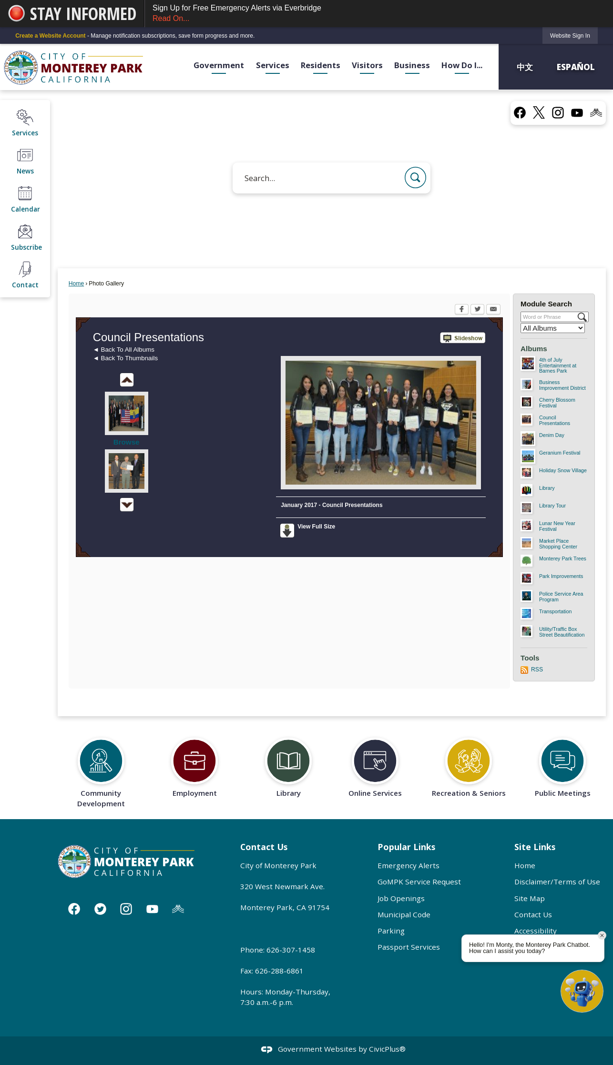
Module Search (546, 304)
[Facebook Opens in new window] (462, 310)
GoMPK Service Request (419, 881)
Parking (391, 930)
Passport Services (409, 947)
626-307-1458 (290, 949)
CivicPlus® (387, 1049)
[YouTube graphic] (577, 112)
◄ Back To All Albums (123, 349)
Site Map (529, 898)
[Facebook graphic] (520, 112)
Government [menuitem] (219, 65)
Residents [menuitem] (320, 65)
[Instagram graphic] (558, 112)
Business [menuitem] (412, 65)
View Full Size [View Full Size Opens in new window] (316, 526)
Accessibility (535, 930)
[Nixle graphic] (178, 909)
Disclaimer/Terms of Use (557, 881)
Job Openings (401, 898)
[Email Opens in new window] (493, 310)
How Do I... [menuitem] (461, 65)
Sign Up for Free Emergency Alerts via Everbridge (379, 14)
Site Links (534, 846)
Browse (126, 442)
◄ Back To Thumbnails (125, 358)
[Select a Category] (553, 328)
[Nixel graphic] (596, 112)
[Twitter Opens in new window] (477, 310)
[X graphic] (539, 112)
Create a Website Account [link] (50, 35)
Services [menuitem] (272, 65)
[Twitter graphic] (100, 909)
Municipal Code (404, 914)
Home (76, 283)
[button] (415, 177)
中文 (526, 66)
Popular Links (406, 846)
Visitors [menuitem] (367, 65)
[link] (570, 35)
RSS (537, 669)
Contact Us (533, 914)
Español (576, 66)
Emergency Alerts (408, 865)
